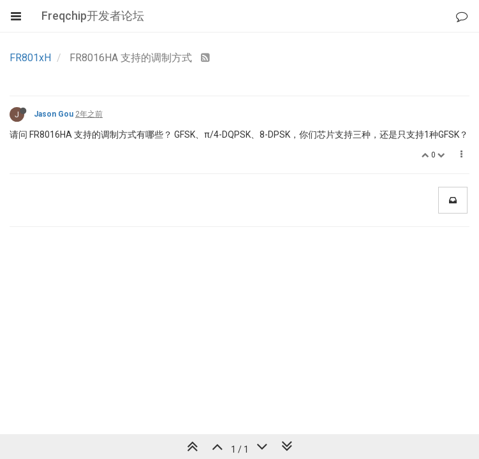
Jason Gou (53, 114)
